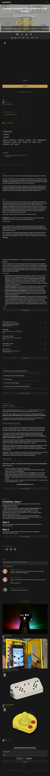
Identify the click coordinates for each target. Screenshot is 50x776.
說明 (12, 37)
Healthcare (28, 140)
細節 (15, 37)
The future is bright (6, 459)
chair (39, 142)
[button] (46, 2)
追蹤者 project (21, 22)
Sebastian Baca (7, 636)
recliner (25, 142)
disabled (5, 140)
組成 (23, 37)
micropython (21, 140)
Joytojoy (4, 739)
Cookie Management (42, 770)
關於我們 (5, 770)
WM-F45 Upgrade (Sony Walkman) (10, 670)
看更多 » (4, 307)
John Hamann (6, 671)
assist (34, 140)
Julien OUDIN (6, 706)
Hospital (34, 142)
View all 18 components (25, 393)
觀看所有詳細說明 (25, 310)
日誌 (28, 37)
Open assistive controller (8, 704)
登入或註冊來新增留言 (8, 566)
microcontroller (42, 140)
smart (11, 144)
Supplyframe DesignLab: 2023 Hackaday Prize (4, 43)
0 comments (19, 407)
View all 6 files (25, 358)
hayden (11, 588)
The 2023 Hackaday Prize (11, 114)
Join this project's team (7, 104)
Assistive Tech (8, 156)
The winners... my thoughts (8, 405)
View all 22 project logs (25, 488)
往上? (24, 767)
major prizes (40, 411)
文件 (19, 37)
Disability (14, 142)
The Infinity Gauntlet (7, 635)
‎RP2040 (19, 142)
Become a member (16, 748)
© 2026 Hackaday (25, 772)
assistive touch (6, 142)
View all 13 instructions (25, 536)
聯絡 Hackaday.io (12, 770)
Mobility (17, 144)
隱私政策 (28, 770)
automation (5, 144)
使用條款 (23, 770)
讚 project (30, 22)
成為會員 (25, 761)
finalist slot (41, 410)
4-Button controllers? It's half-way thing (11, 423)
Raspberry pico (12, 140)
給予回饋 (18, 770)
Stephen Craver (25, 19)
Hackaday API (34, 770)
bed (30, 142)
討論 (37, 37)
